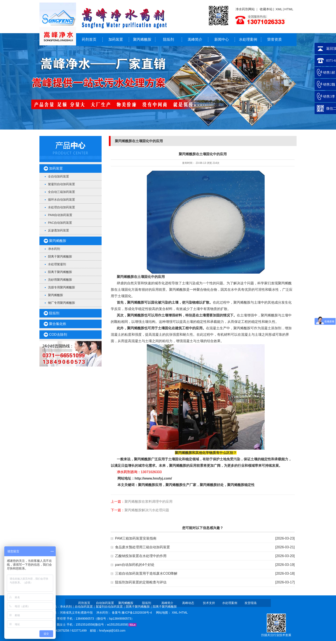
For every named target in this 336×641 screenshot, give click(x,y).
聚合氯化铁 (57, 324)
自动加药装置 (105, 603)
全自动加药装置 (58, 176)
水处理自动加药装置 (61, 207)
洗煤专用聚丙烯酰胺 (61, 287)
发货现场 (250, 603)
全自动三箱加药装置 (61, 192)
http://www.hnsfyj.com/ (153, 478)
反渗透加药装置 (58, 230)
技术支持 (209, 603)
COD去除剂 (58, 334)
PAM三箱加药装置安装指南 (135, 538)
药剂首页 (89, 39)
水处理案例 (248, 39)
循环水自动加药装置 (61, 199)
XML (279, 9)
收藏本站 (266, 9)
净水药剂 (54, 248)
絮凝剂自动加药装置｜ (111, 606)
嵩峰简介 (195, 39)
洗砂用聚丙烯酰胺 (60, 279)
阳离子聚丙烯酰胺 (60, 272)
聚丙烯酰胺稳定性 (241, 485)
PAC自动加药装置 (60, 222)
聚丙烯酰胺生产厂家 (180, 485)
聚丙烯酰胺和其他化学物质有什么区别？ (206, 453)
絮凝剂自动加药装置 (61, 184)
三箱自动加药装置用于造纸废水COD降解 (146, 573)
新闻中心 (221, 39)
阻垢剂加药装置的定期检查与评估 (140, 582)
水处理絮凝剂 (57, 264)
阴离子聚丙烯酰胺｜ (139, 606)
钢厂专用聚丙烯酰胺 (61, 302)
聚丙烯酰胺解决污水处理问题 (146, 510)
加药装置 (115, 39)
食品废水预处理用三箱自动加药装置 (142, 547)
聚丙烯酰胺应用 (150, 485)
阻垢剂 (168, 39)
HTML (288, 9)
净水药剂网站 (245, 9)
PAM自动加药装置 (60, 215)
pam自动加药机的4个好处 (134, 564)
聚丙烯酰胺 (142, 39)
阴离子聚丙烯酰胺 (60, 256)
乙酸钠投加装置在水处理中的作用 (140, 556)
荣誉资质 (274, 39)
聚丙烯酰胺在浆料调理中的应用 (148, 501)
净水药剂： (104, 612)
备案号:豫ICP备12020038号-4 (132, 612)
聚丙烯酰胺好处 (212, 485)
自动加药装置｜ (85, 606)
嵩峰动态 (188, 603)
